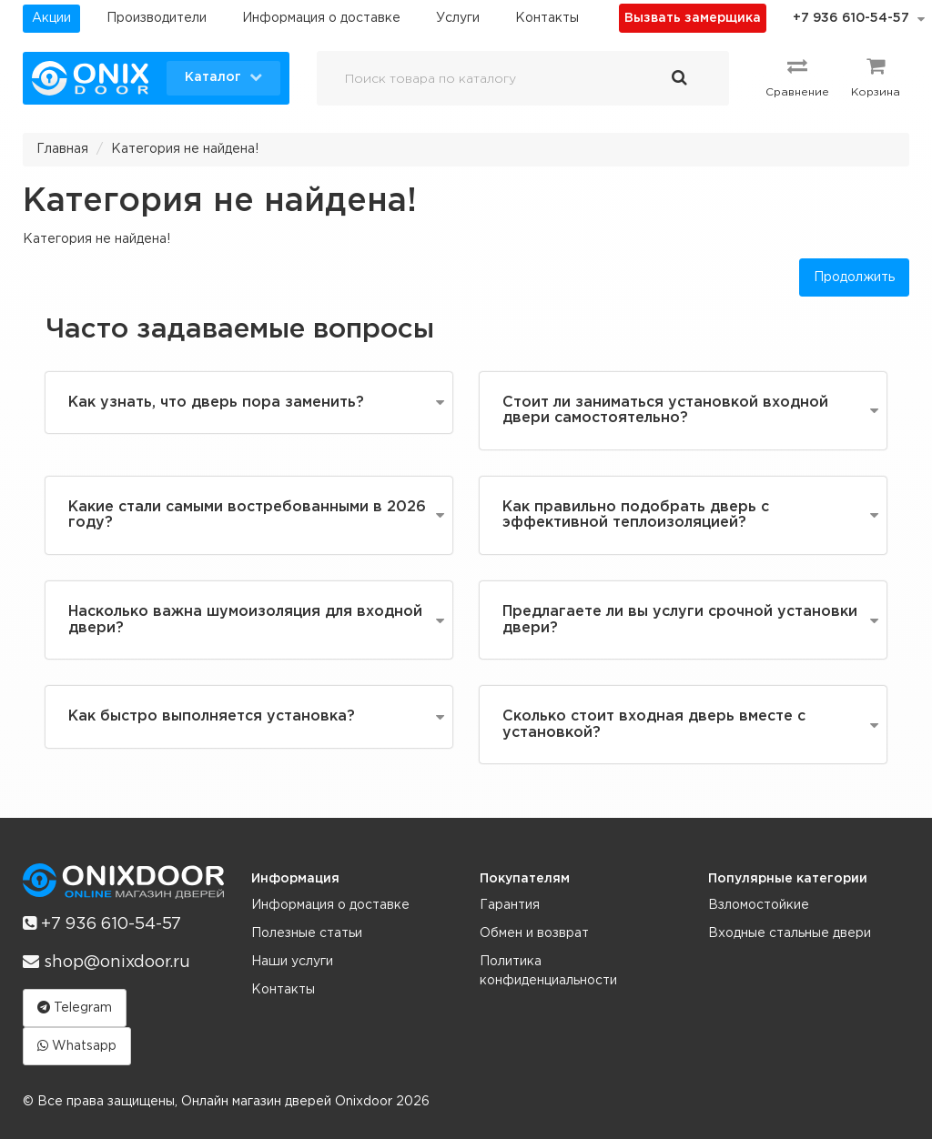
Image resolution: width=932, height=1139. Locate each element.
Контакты (547, 18)
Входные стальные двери (789, 933)
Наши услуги (292, 961)
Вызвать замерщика (692, 18)
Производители (156, 18)
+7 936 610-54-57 (851, 18)
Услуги (458, 18)
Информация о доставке (321, 18)
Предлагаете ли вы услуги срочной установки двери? (679, 620)
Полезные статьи (306, 933)
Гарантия (510, 905)
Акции (51, 18)
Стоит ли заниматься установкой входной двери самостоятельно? (665, 411)
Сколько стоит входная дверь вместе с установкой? (653, 725)
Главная (62, 149)
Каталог (223, 76)
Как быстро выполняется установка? (211, 716)
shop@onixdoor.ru (106, 961)
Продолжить (854, 277)
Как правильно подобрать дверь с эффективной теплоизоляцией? (635, 515)
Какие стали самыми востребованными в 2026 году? (247, 515)
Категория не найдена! (184, 149)
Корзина (875, 76)
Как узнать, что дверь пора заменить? (216, 402)
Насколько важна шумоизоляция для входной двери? (245, 620)
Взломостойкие (758, 905)
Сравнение (797, 76)
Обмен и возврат (534, 933)
